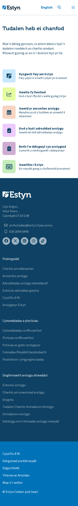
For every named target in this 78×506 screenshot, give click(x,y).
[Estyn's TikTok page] (43, 241)
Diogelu (8, 399)
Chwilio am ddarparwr (18, 268)
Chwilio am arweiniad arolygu (23, 392)
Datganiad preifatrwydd (19, 461)
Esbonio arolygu (14, 385)
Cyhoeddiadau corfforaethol (22, 330)
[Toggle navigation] (73, 7)
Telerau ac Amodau (15, 475)
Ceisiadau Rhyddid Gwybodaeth (24, 352)
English (47, 7)
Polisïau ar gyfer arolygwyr (21, 345)
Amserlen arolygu (15, 276)
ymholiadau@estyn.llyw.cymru (30, 225)
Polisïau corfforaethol (18, 338)
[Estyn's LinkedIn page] (24, 241)
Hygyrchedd (10, 468)
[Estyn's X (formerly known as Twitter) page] (15, 241)
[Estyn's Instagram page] (33, 241)
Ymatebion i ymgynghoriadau (23, 359)
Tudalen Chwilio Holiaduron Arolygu (28, 407)
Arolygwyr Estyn (14, 305)
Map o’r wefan (12, 482)
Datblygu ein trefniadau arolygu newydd (30, 421)
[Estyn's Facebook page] (6, 241)
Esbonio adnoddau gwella (20, 290)
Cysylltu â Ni (11, 297)
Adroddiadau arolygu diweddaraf (25, 283)
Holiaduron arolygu (16, 414)
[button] (64, 7)
